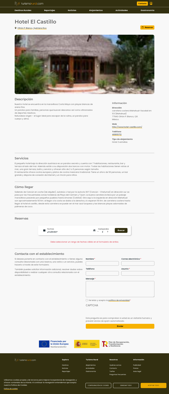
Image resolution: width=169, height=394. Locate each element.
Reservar (147, 27)
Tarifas (112, 371)
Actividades (122, 10)
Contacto (142, 3)
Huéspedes (103, 229)
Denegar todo (126, 385)
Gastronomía (147, 10)
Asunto (125, 268)
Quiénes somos (115, 365)
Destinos (65, 365)
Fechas (50, 229)
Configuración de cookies (98, 385)
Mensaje (90, 278)
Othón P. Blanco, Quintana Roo (31, 28)
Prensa (135, 368)
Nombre (90, 259)
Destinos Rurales (23, 10)
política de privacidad (119, 300)
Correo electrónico (130, 259)
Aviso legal (137, 371)
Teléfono (90, 268)
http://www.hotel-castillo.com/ (127, 127)
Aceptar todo (153, 385)
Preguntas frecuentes (118, 374)
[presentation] (102, 312)
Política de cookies (11, 389)
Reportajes (49, 10)
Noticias (72, 10)
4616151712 (117, 134)
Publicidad (137, 365)
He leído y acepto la (109, 300)
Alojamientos (96, 10)
